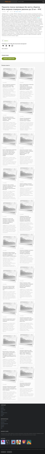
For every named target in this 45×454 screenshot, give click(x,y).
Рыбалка (2, 414)
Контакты (2, 422)
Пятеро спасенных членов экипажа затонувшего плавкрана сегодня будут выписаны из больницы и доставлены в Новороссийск (26, 285)
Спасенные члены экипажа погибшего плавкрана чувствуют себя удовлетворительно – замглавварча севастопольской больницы (9, 187)
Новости (16, 11)
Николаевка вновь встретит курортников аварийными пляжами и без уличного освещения (25, 385)
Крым (20, 11)
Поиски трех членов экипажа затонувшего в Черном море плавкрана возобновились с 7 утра (9, 288)
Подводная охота (4, 412)
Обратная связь (4, 420)
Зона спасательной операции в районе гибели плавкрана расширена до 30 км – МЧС (9, 85)
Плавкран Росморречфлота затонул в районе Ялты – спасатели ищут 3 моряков (25, 119)
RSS (1, 428)
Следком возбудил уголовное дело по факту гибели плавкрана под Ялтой (26, 185)
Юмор (2, 415)
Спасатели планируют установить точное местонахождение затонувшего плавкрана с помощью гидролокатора (26, 252)
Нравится (6, 40)
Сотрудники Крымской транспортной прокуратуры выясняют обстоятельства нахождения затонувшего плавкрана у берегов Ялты (25, 219)
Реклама (2, 425)
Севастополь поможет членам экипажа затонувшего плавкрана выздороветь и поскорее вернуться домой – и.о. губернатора (26, 152)
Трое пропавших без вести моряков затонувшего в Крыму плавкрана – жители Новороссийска (9, 118)
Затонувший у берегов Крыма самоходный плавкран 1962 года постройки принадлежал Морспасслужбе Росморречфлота (9, 254)
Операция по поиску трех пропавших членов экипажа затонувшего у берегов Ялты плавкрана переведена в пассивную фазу (8, 221)
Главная (2, 406)
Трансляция (3, 409)
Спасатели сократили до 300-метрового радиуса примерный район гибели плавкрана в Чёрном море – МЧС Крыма (26, 352)
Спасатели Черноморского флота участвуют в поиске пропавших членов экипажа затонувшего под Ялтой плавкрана (9, 388)
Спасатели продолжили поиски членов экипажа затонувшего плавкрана (9, 320)
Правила (2, 426)
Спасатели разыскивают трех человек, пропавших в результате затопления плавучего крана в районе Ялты (26, 319)
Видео (2, 411)
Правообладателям (4, 423)
